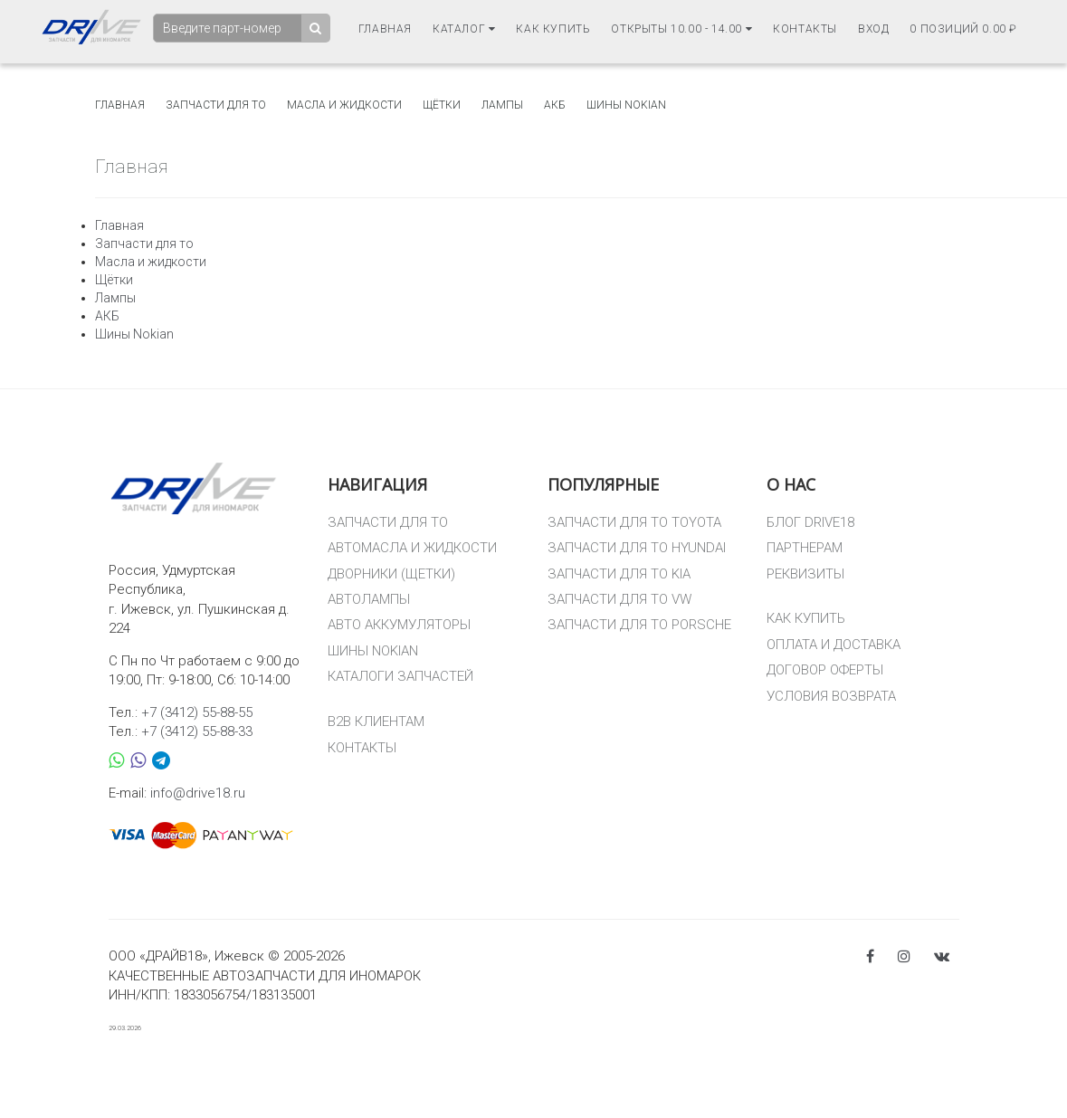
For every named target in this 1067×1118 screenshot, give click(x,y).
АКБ (555, 105)
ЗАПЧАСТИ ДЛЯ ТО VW (619, 599)
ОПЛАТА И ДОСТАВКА (833, 644)
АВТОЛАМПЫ (369, 599)
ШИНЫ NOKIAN (373, 651)
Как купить (553, 28)
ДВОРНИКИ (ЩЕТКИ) (391, 574)
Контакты (805, 28)
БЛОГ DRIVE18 (810, 522)
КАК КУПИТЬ (806, 618)
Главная (385, 28)
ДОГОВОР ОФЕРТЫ (825, 670)
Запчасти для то (216, 105)
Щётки (442, 105)
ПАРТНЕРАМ (805, 548)
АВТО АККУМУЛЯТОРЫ (399, 624)
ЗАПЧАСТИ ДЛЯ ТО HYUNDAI (637, 548)
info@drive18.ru (197, 793)
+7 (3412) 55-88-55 (196, 712)
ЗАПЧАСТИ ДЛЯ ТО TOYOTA (634, 522)
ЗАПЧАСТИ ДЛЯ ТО (388, 522)
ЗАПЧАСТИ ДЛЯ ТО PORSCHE (639, 624)
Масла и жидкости (344, 105)
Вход (873, 28)
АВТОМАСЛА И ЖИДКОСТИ (412, 548)
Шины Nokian (626, 105)
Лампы (502, 105)
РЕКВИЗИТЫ (805, 574)
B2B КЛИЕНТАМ (376, 721)
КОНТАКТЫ (362, 748)
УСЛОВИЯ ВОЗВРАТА (831, 696)
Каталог (464, 28)
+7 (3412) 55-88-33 (196, 731)
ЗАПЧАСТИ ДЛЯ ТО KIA (619, 574)
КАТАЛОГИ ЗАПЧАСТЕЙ (400, 676)
